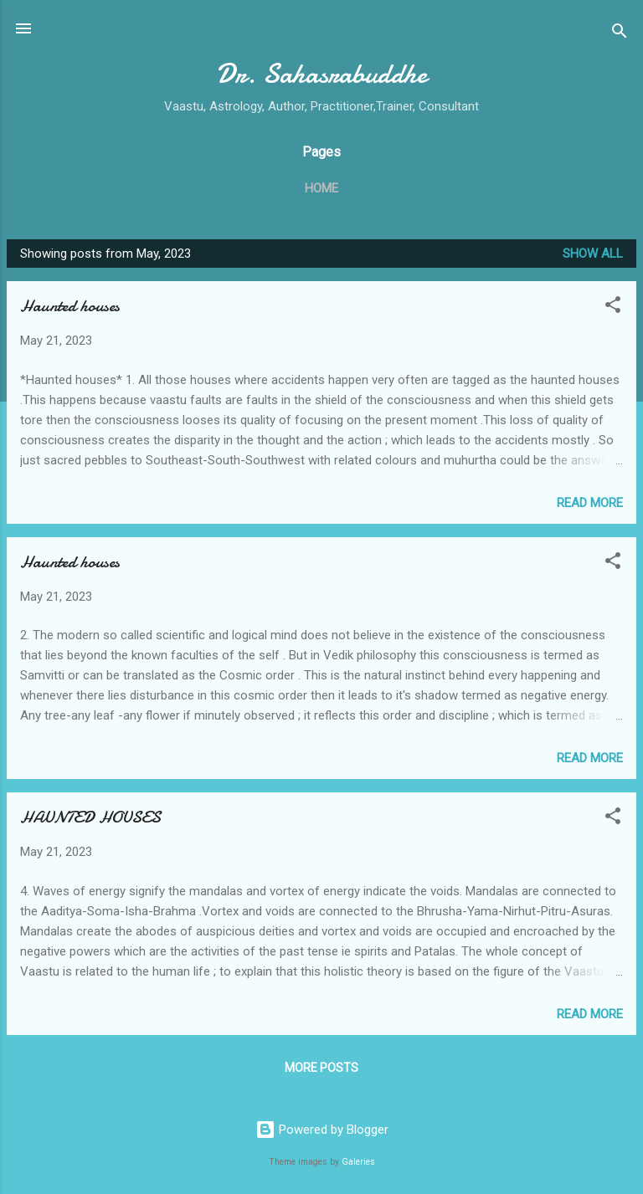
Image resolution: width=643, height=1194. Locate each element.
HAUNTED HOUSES (90, 817)
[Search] (620, 33)
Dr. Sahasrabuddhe (321, 74)
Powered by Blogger (321, 1129)
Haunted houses (70, 306)
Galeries (358, 1161)
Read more (590, 502)
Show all (593, 253)
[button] (613, 307)
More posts (321, 1067)
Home (321, 188)
